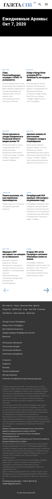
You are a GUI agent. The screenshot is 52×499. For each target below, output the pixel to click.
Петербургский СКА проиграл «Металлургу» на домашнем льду (37, 198)
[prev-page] (6, 290)
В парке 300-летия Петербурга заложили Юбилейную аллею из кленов (37, 255)
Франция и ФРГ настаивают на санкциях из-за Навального (13, 254)
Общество (6, 192)
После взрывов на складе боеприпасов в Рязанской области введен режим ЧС (12, 137)
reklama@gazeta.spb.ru (11, 483)
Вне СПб (5, 70)
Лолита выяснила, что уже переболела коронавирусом (12, 198)
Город (29, 192)
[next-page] (46, 290)
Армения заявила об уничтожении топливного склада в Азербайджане (36, 137)
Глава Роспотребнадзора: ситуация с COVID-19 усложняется (12, 76)
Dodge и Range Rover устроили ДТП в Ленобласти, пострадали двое (38, 76)
